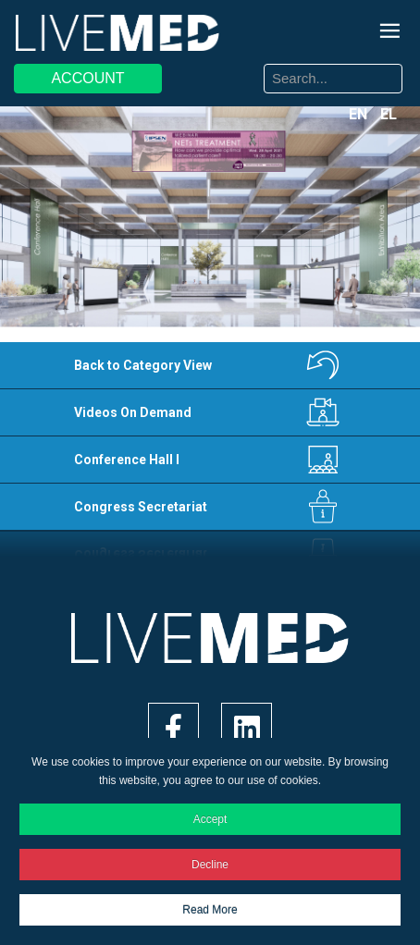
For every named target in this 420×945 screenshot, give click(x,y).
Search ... (224, 67)
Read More (209, 909)
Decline (210, 864)
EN (360, 114)
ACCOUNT (87, 78)
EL (388, 114)
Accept (210, 819)
